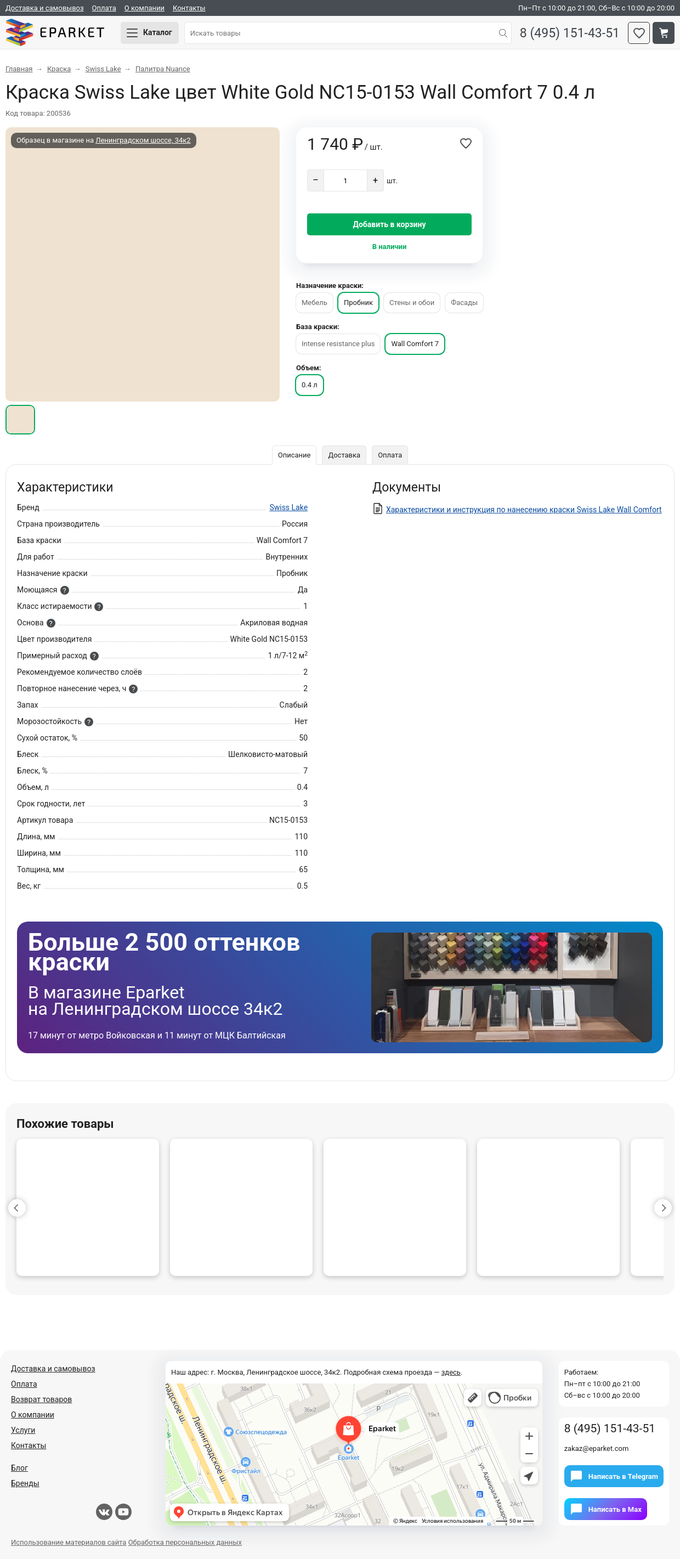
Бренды (25, 1483)
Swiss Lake (288, 507)
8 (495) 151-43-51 (570, 33)
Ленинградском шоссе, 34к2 (142, 140)
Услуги (23, 1430)
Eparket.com (54, 33)
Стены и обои (411, 302)
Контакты (189, 8)
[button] (17, 1208)
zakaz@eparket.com (596, 1448)
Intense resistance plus (338, 344)
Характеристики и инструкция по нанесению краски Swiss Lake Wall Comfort (524, 509)
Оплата (104, 8)
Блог (19, 1468)
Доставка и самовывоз (44, 8)
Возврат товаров (41, 1399)
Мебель (314, 302)
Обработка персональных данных (185, 1542)
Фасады (464, 302)
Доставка (344, 455)
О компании (144, 8)
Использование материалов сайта (68, 1542)
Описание (294, 455)
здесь (451, 1372)
